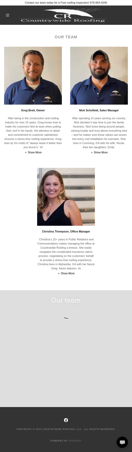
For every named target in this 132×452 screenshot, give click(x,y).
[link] (63, 15)
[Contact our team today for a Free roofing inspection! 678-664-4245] (66, 3)
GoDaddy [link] (75, 441)
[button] (7, 15)
